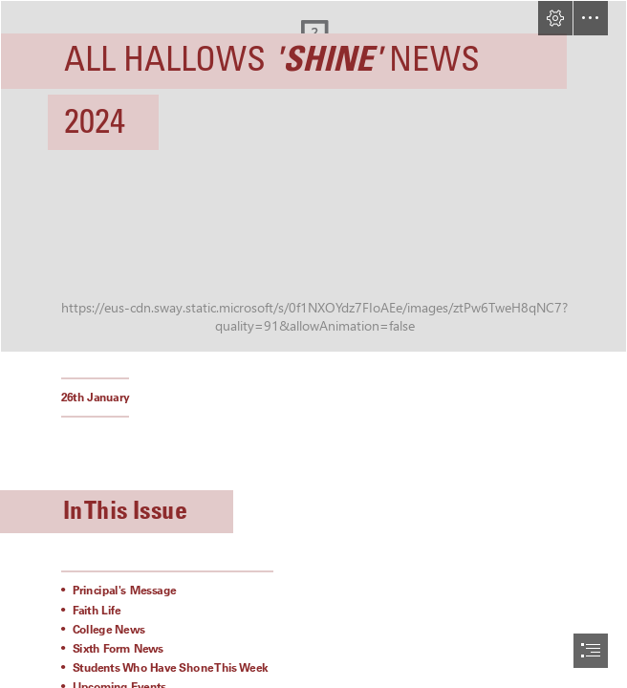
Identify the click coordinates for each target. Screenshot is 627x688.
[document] (313, 344)
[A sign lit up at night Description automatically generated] (313, 176)
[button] (555, 18)
